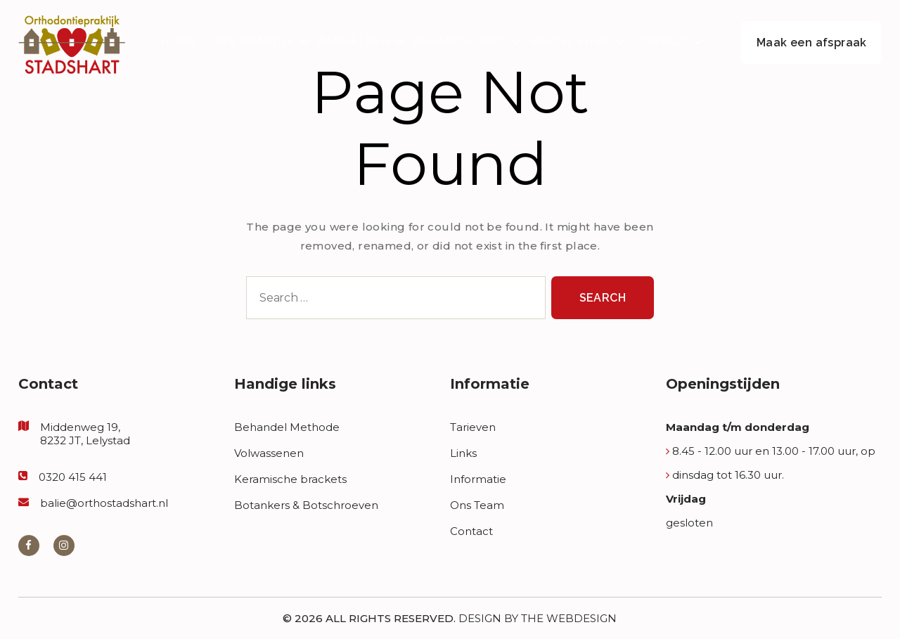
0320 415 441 (73, 477)
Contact (661, 41)
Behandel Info (459, 41)
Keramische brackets (290, 479)
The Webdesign (569, 618)
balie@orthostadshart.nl (104, 503)
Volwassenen (269, 453)
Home (178, 41)
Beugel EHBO (570, 41)
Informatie (478, 479)
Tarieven (473, 427)
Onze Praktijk (249, 41)
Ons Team (477, 505)
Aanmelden (354, 41)
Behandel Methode (287, 427)
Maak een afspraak (812, 42)
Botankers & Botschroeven (306, 505)
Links (463, 453)
